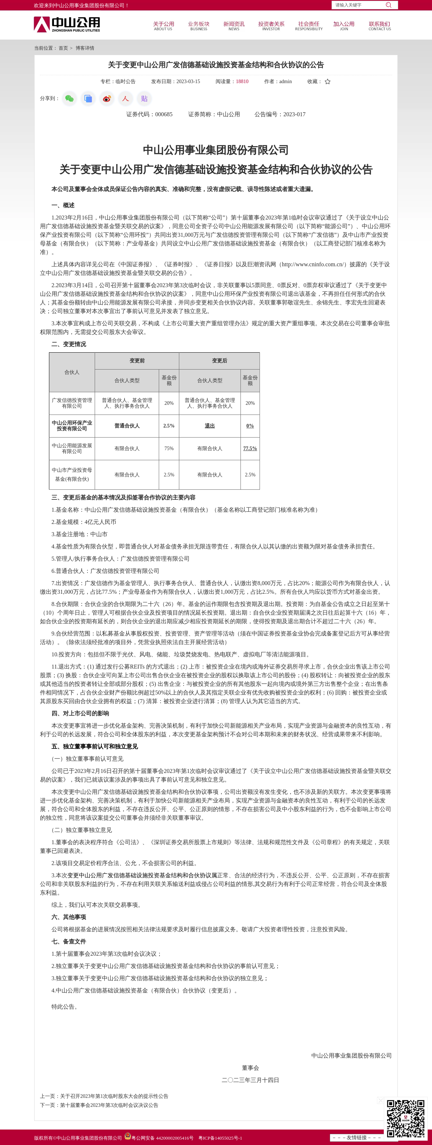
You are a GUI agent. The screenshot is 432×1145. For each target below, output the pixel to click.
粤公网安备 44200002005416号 (162, 1138)
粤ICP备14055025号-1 (220, 1138)
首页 (63, 48)
